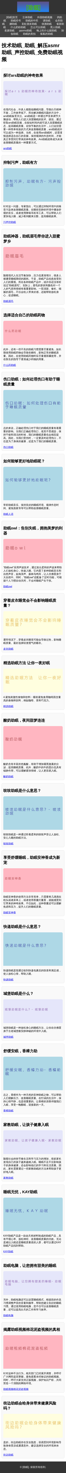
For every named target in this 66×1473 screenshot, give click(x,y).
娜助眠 (13, 24)
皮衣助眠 (8, 648)
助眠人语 (8, 514)
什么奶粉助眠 (18, 27)
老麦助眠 (9, 30)
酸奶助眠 (8, 776)
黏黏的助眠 (46, 34)
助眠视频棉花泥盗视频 (16, 1389)
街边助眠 (8, 1454)
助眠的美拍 (29, 34)
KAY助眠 (8, 1251)
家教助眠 (8, 1177)
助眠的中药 (32, 20)
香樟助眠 (8, 1110)
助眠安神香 (9, 912)
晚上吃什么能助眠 (47, 30)
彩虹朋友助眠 (29, 24)
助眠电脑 (8, 1315)
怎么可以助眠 (38, 27)
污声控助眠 (9, 222)
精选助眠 (8, 706)
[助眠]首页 (12, 17)
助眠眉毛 (8, 301)
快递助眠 (8, 979)
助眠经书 (16, 20)
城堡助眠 (8, 1037)
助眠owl (7, 586)
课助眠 (46, 20)
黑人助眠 (55, 27)
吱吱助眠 (8, 843)
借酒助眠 (47, 24)
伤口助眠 (8, 447)
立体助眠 (27, 17)
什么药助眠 (9, 365)
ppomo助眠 (25, 30)
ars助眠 (7, 148)
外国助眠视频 (44, 17)
